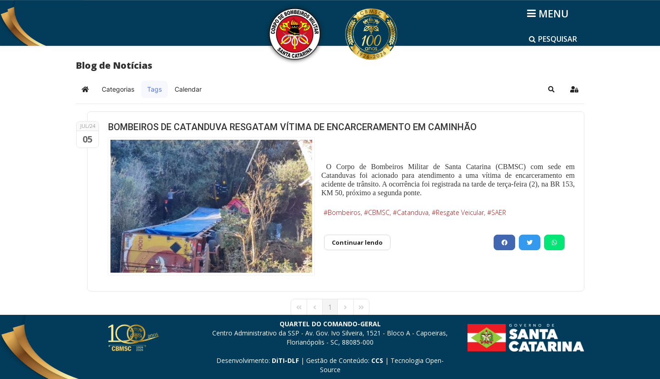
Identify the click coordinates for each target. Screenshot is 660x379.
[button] (551, 89)
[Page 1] (330, 307)
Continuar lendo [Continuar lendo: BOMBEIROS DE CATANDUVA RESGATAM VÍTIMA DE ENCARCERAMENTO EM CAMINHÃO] (357, 242)
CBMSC (379, 212)
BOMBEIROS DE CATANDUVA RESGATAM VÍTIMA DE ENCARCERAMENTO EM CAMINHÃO (292, 126)
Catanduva (413, 212)
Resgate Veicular (460, 212)
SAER (498, 212)
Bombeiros (344, 212)
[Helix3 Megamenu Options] (549, 13)
